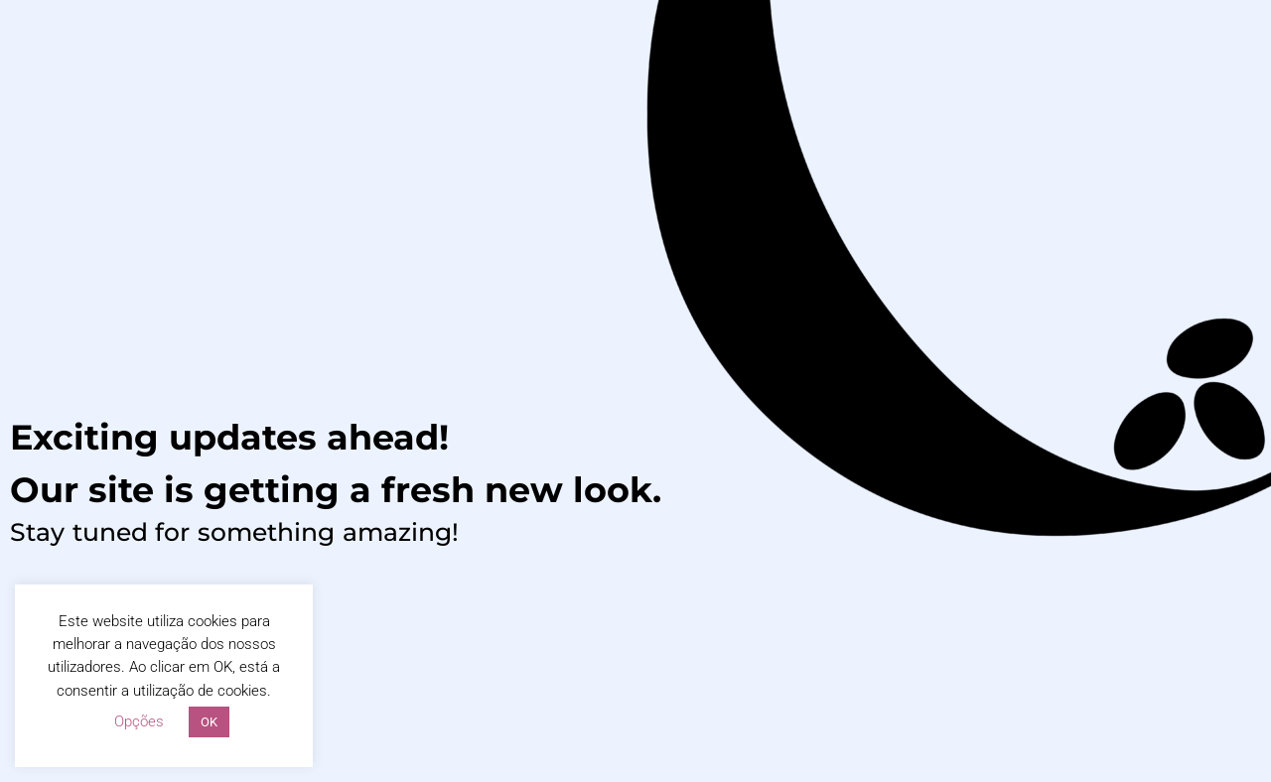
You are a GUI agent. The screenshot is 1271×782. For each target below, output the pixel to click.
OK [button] (209, 722)
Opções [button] (139, 721)
